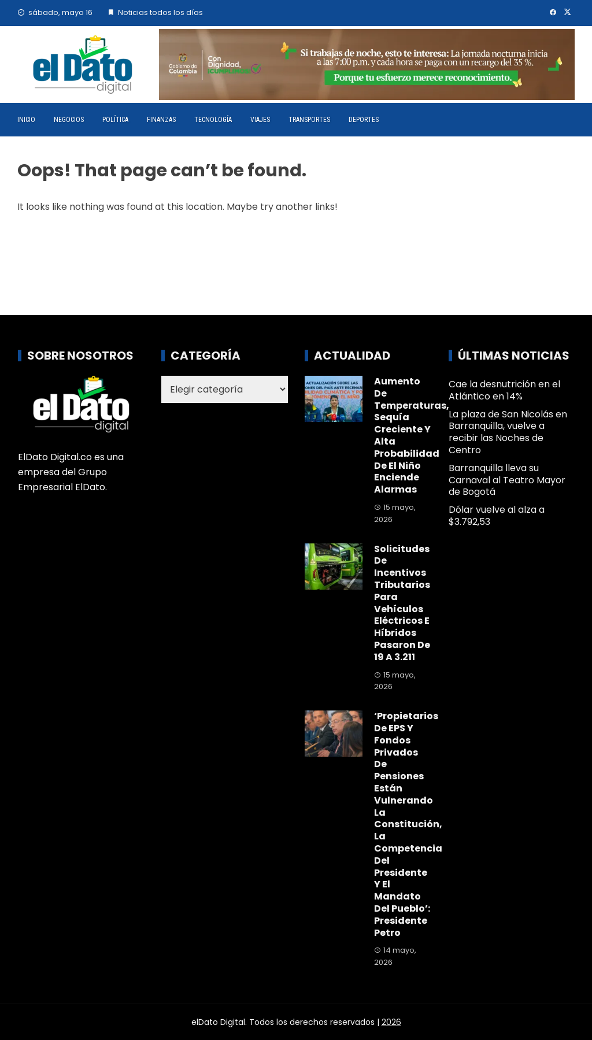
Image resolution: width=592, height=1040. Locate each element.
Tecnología (213, 120)
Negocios (69, 120)
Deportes (364, 120)
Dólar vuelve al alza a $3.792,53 (497, 515)
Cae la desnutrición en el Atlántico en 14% (504, 390)
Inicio (26, 120)
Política (115, 120)
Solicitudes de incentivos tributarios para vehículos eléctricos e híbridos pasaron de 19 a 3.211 (402, 603)
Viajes (260, 120)
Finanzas (161, 120)
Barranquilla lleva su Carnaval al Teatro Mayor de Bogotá (507, 480)
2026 (391, 1022)
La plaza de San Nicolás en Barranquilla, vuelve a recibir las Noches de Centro (508, 432)
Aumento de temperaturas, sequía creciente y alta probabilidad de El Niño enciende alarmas (411, 435)
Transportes (309, 120)
